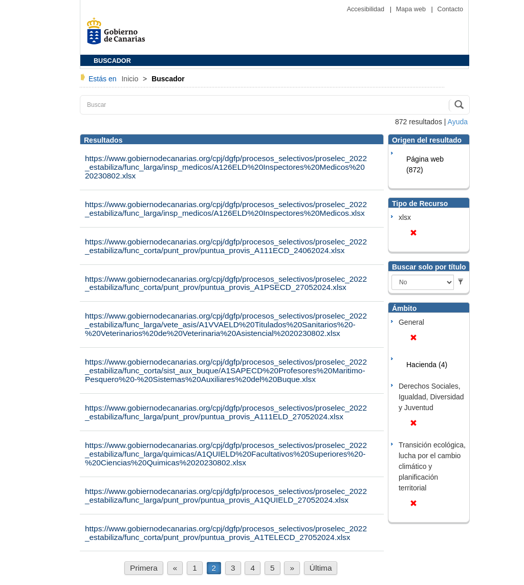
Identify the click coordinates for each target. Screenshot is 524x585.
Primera (144, 568)
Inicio (130, 79)
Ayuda (458, 122)
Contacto (450, 9)
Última (321, 568)
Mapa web (412, 9)
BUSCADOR (112, 60)
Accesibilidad (366, 9)
